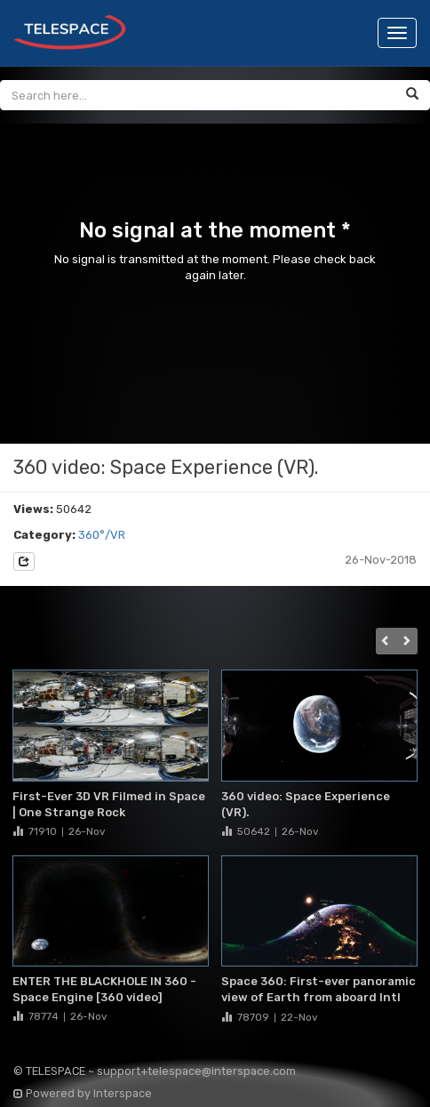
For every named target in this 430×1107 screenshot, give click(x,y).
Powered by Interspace (82, 1093)
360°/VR (101, 534)
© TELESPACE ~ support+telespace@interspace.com (154, 1071)
